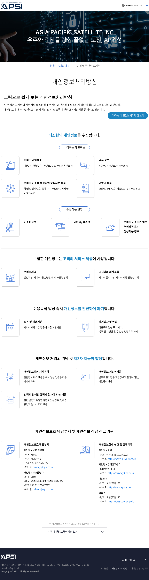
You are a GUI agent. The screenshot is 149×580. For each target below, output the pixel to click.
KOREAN (129, 5)
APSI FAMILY (128, 559)
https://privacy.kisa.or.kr (121, 473)
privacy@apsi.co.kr (43, 467)
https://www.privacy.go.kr (122, 458)
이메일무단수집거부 (88, 66)
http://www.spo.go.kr (119, 487)
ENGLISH (138, 5)
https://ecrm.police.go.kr (121, 501)
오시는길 (104, 568)
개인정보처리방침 (59, 66)
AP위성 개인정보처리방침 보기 (127, 116)
